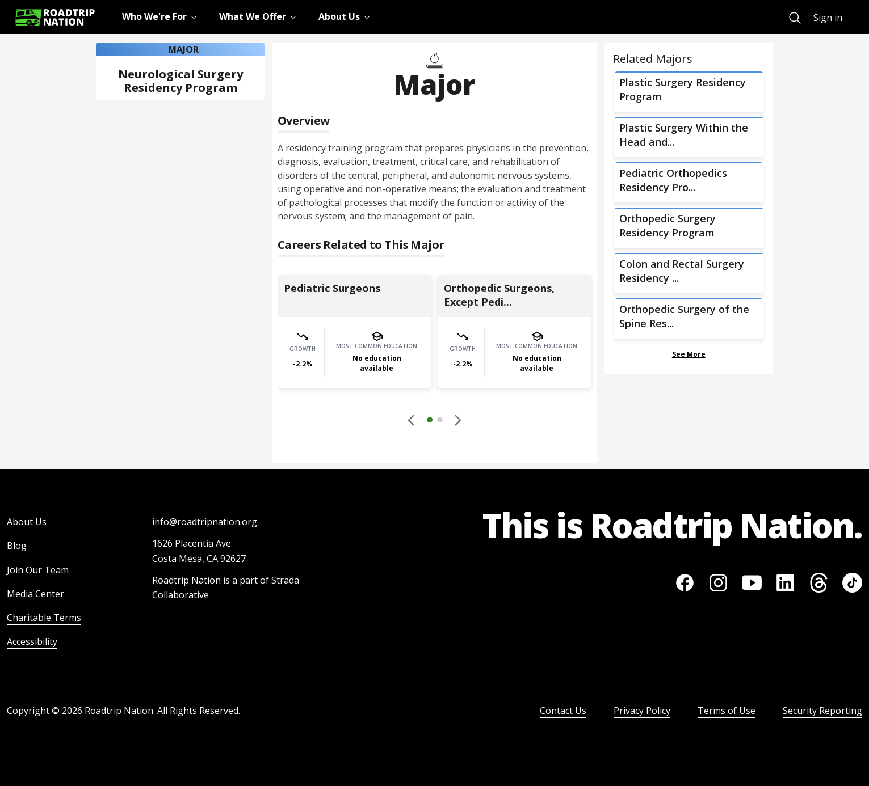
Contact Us (563, 710)
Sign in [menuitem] (827, 17)
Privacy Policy (642, 710)
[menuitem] (795, 18)
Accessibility (32, 641)
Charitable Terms (44, 617)
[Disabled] (412, 419)
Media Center (35, 594)
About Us (27, 521)
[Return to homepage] (55, 17)
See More (689, 354)
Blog (17, 545)
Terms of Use (726, 710)
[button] (435, 421)
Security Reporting (822, 710)
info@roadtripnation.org (204, 521)
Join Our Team (38, 570)
